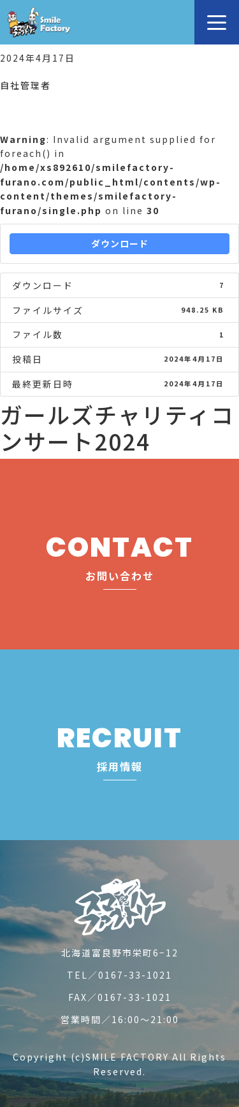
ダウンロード (119, 243)
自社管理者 (25, 85)
